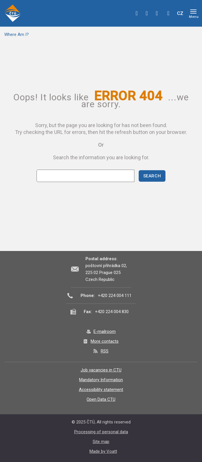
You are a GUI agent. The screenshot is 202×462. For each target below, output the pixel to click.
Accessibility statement (101, 389)
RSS (104, 351)
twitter (147, 13)
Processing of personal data (101, 431)
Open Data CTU (101, 399)
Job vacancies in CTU (101, 370)
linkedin (157, 13)
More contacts (105, 341)
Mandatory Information (101, 379)
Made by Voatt (103, 451)
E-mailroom (105, 331)
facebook (137, 13)
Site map (101, 441)
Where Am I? (16, 34)
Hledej (168, 13)
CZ (180, 13)
